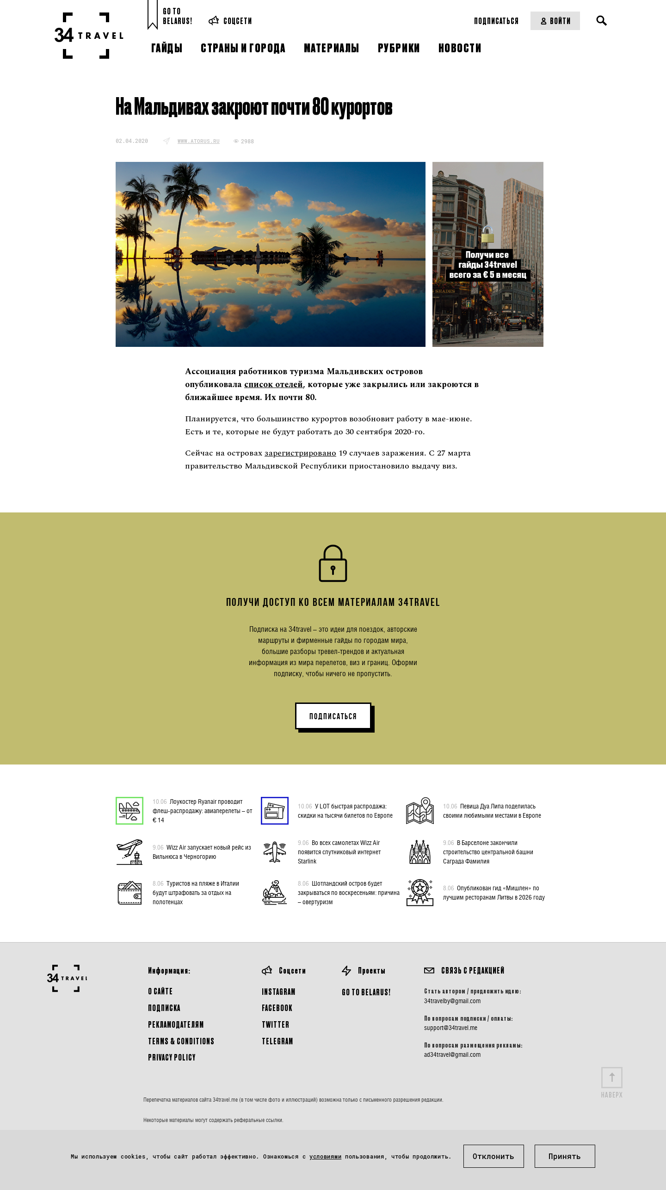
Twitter (276, 1024)
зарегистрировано (300, 453)
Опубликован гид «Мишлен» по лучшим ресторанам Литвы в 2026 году (494, 892)
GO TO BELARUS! (366, 992)
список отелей (273, 384)
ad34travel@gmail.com (452, 1054)
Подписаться (496, 20)
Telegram (277, 1041)
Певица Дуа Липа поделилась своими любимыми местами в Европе (492, 810)
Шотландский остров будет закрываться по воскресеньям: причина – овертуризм (349, 892)
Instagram (279, 991)
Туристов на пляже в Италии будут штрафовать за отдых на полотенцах (196, 892)
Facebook (277, 1007)
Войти (555, 20)
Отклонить (493, 1156)
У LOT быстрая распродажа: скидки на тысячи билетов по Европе (345, 810)
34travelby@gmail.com (452, 1001)
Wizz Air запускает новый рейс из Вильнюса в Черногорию (202, 851)
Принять (565, 1156)
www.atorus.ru (199, 140)
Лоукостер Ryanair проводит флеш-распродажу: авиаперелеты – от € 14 (202, 810)
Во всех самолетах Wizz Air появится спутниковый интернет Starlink (339, 851)
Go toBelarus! (177, 15)
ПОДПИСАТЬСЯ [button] (333, 716)
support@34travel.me (450, 1027)
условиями (325, 1156)
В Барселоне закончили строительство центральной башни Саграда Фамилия (488, 851)
